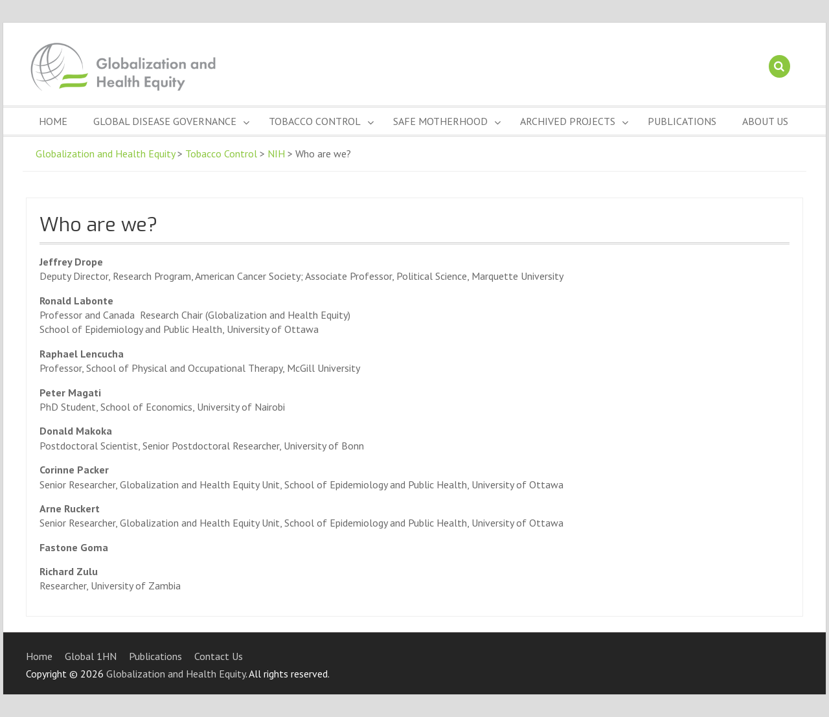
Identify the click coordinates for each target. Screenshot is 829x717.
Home (53, 121)
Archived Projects (567, 121)
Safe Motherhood (440, 121)
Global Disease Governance (164, 121)
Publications (682, 121)
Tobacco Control (315, 121)
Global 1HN (91, 656)
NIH (276, 153)
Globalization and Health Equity (105, 153)
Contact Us (218, 656)
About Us (765, 121)
